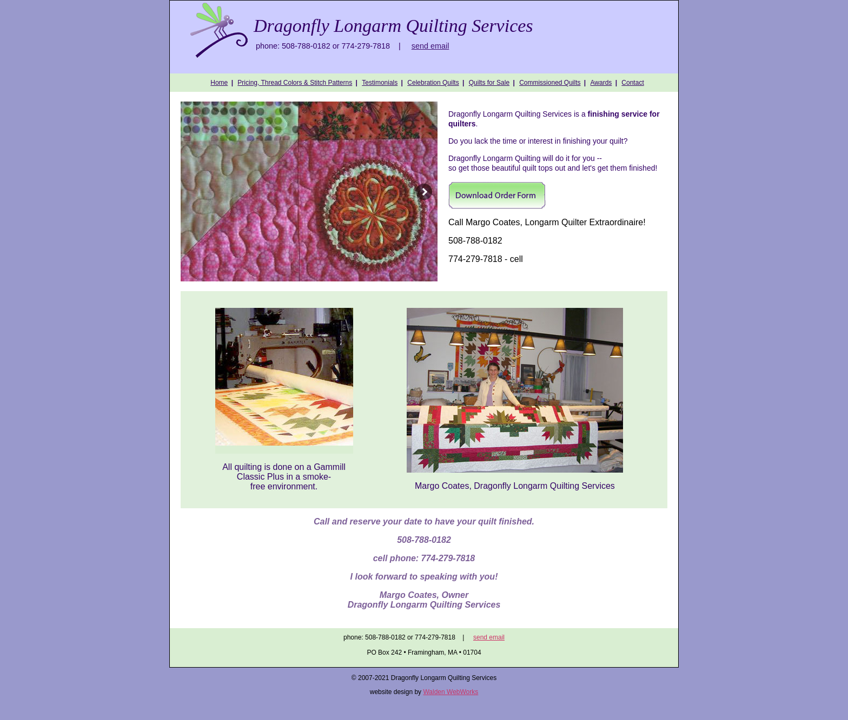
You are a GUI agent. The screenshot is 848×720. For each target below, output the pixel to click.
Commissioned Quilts (549, 82)
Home (219, 82)
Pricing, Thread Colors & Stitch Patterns (294, 82)
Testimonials (380, 82)
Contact (632, 82)
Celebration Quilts (433, 82)
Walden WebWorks (450, 692)
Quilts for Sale (489, 82)
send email (430, 46)
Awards (601, 82)
